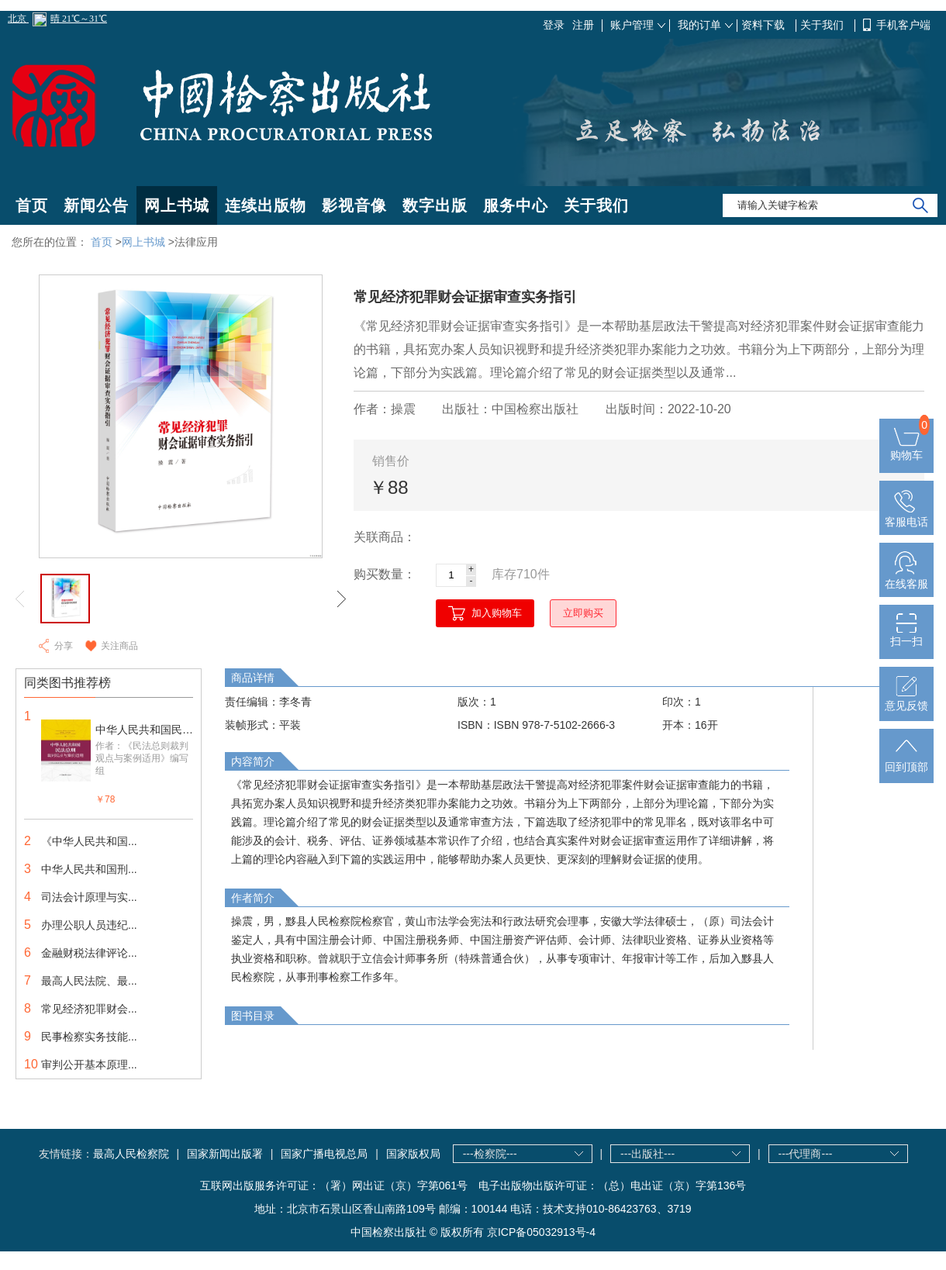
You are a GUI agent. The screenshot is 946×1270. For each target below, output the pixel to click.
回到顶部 (906, 760)
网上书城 (176, 205)
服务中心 (515, 205)
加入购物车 (496, 613)
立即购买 (583, 613)
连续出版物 (265, 205)
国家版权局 (413, 1153)
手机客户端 (903, 25)
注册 (583, 25)
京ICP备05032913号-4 (541, 1232)
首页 (32, 205)
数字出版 (435, 205)
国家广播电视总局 (324, 1153)
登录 (553, 25)
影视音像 (354, 205)
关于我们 (823, 25)
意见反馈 (906, 699)
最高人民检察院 (131, 1153)
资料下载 (764, 25)
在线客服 (906, 577)
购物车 (906, 449)
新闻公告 (96, 205)
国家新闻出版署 (225, 1153)
